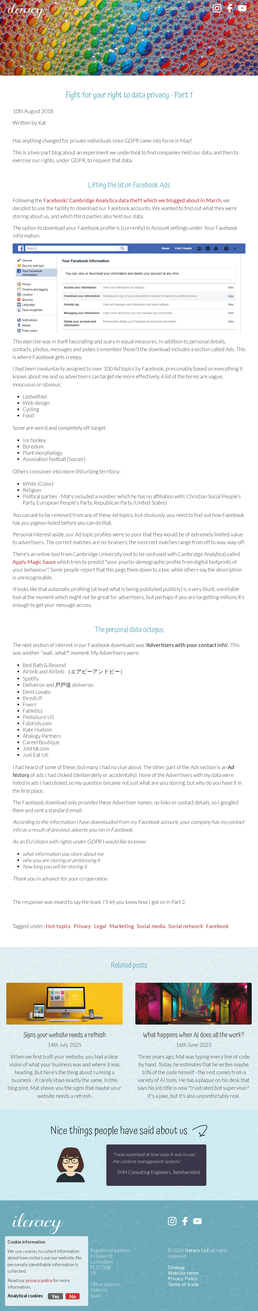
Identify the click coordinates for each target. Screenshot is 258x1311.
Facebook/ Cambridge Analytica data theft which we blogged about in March (132, 200)
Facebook (217, 926)
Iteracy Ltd (196, 1250)
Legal (100, 926)
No (72, 1296)
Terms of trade (183, 1284)
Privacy (82, 926)
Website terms (183, 1273)
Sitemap (176, 1267)
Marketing (121, 926)
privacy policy (39, 1280)
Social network (185, 926)
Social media (151, 926)
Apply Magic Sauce (34, 562)
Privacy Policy (183, 1278)
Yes (55, 1296)
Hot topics (58, 926)
